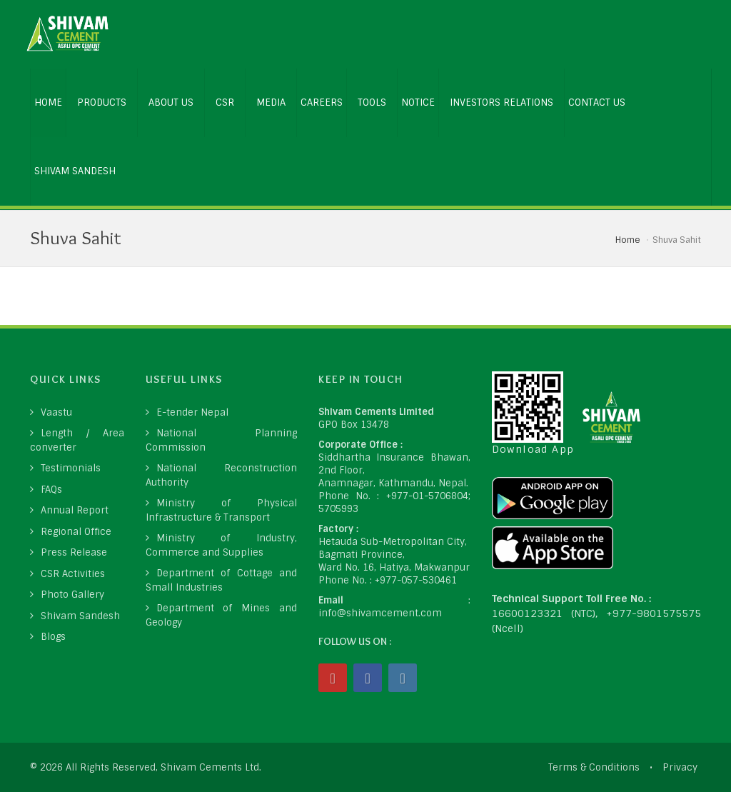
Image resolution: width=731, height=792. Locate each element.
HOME (48, 102)
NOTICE (418, 102)
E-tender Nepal (192, 412)
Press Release (74, 552)
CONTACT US (596, 102)
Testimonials (71, 468)
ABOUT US (170, 102)
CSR (225, 102)
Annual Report (75, 510)
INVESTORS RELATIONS (501, 102)
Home (627, 240)
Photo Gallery (72, 594)
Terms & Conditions (594, 767)
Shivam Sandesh (75, 171)
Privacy (679, 767)
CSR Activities (73, 574)
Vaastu (56, 412)
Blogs (53, 637)
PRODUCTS (101, 102)
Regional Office (76, 532)
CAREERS (322, 102)
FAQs (51, 489)
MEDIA (271, 102)
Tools (372, 102)
